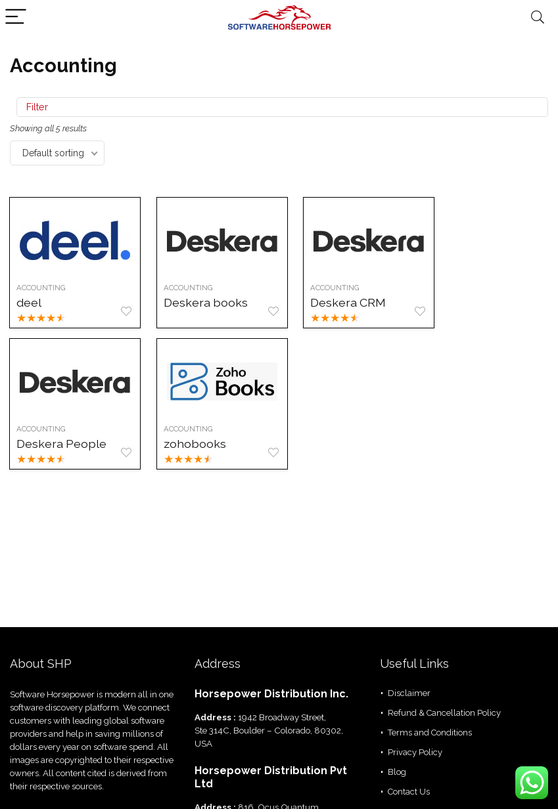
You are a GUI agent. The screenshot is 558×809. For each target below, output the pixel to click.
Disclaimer (409, 693)
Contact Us (409, 792)
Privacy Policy (415, 752)
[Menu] (16, 17)
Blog (397, 772)
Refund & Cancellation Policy (444, 713)
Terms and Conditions (430, 732)
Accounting (41, 287)
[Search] (537, 17)
